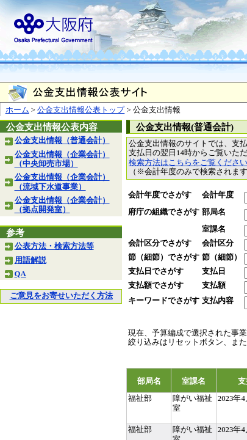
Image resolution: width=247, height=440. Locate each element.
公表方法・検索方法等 (54, 246)
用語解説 (30, 260)
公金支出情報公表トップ (80, 110)
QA (20, 274)
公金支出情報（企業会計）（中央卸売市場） (62, 159)
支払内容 (218, 300)
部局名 (214, 212)
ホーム (17, 110)
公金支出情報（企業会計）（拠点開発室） (62, 205)
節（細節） (222, 257)
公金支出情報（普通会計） (62, 140)
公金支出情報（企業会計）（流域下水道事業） (62, 182)
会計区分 (218, 243)
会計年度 (218, 195)
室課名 (214, 229)
